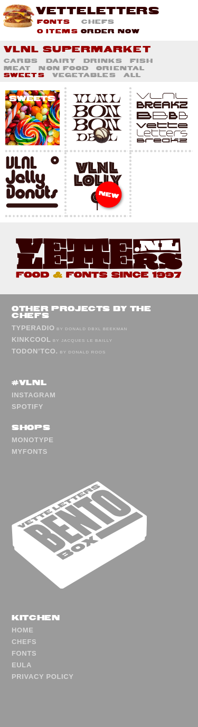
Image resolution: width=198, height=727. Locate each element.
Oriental (120, 67)
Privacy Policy (43, 677)
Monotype (33, 440)
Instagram (34, 395)
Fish (141, 60)
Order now (110, 30)
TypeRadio (33, 328)
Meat (17, 67)
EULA (22, 665)
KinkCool (31, 339)
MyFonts (30, 451)
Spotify (27, 407)
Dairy (61, 60)
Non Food (64, 67)
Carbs (21, 60)
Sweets (24, 74)
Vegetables (84, 74)
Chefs (98, 21)
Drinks (102, 60)
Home (23, 630)
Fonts (54, 21)
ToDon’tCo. (35, 351)
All (132, 74)
